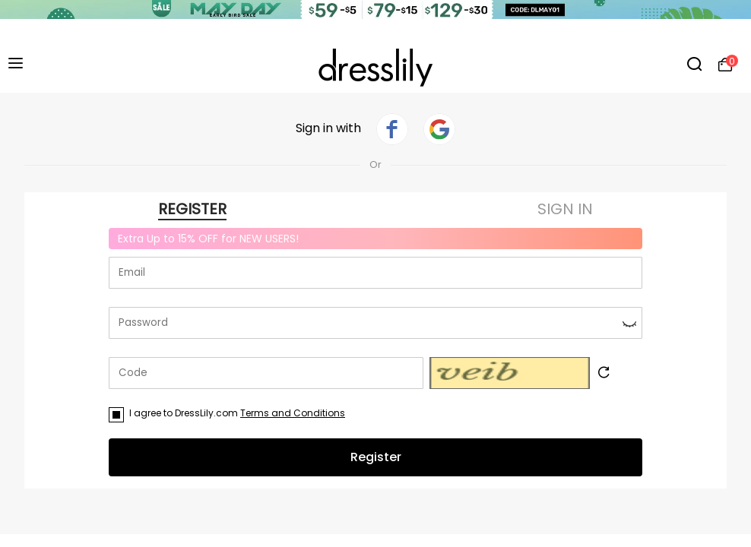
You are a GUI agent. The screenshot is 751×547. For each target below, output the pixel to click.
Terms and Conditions (292, 412)
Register (375, 457)
